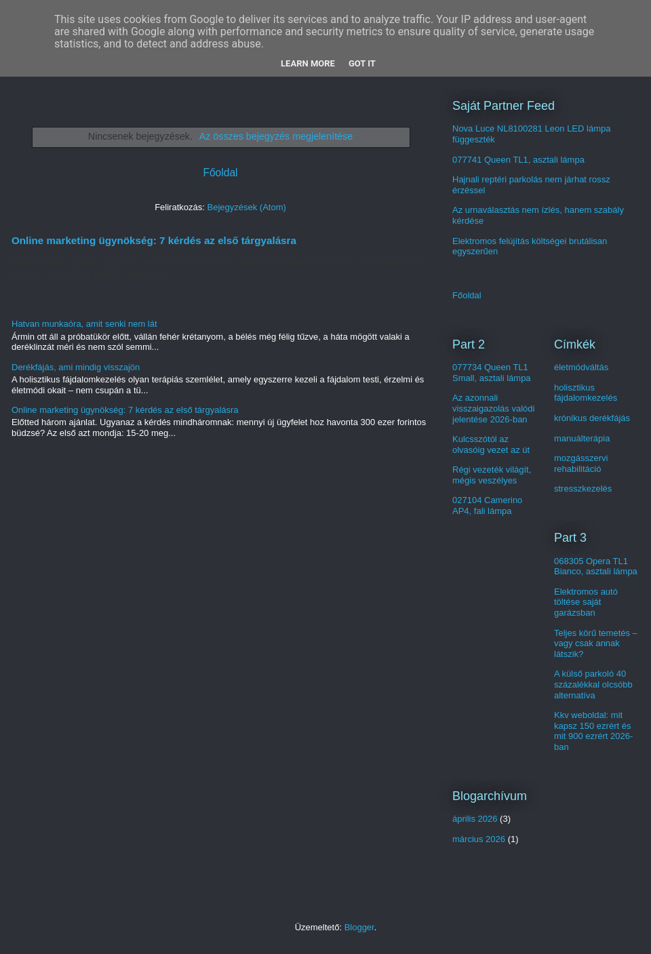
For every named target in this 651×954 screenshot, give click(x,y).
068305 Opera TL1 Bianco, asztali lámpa (595, 566)
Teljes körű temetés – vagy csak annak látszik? (595, 643)
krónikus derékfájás (592, 418)
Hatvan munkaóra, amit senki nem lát (84, 324)
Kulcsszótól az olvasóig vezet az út (491, 444)
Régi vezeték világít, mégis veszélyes (491, 474)
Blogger (359, 927)
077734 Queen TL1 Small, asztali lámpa (491, 372)
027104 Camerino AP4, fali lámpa (487, 505)
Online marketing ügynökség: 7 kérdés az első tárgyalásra (154, 240)
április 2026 (475, 819)
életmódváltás (581, 367)
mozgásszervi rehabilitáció (581, 463)
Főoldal (220, 172)
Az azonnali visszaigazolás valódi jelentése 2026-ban (493, 408)
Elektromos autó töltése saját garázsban (586, 602)
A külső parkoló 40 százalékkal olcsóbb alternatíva (593, 684)
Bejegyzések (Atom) (246, 207)
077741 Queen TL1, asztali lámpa (518, 160)
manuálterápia (582, 438)
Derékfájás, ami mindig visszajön (76, 367)
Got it (362, 63)
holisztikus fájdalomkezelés (585, 392)
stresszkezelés (583, 488)
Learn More (308, 63)
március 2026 (478, 839)
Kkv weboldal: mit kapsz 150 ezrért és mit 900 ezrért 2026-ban (593, 731)
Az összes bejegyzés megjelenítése (276, 136)
